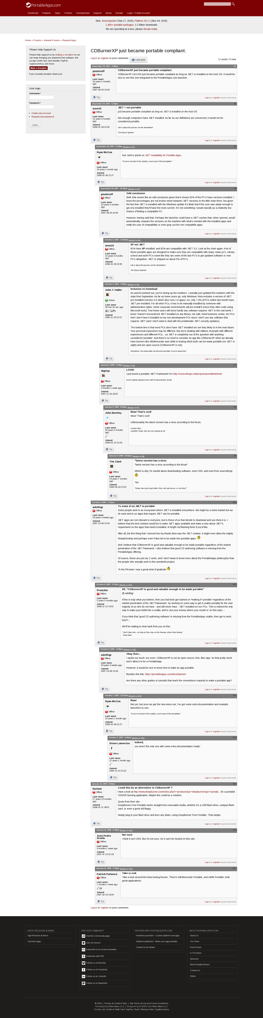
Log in (94, 58)
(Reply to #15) (126, 831)
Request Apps (69, 40)
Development (82, 13)
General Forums (52, 40)
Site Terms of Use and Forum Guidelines (149, 1003)
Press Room (195, 947)
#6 (235, 284)
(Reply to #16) (126, 869)
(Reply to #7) (133, 408)
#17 (234, 868)
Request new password (43, 116)
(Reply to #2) (129, 147)
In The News (195, 953)
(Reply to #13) (138, 738)
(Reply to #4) (134, 240)
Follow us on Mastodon (94, 983)
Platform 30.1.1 (143, 20)
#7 (235, 365)
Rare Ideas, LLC (116, 1006)
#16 (234, 830)
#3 (235, 146)
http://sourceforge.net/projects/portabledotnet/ (197, 373)
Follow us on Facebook (94, 969)
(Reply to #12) (135, 696)
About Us (194, 935)
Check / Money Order (144, 1009)
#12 (234, 649)
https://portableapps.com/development (165, 674)
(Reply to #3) (134, 189)
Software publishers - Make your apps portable (156, 941)
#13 (234, 695)
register (105, 58)
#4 (235, 188)
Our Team (194, 941)
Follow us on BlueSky (94, 963)
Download (33, 13)
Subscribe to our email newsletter (99, 949)
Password (35, 103)
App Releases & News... (38, 935)
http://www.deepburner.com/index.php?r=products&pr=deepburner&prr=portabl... (177, 791)
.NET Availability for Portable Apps (163, 155)
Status (193, 976)
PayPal (129, 1009)
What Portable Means (199, 964)
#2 (235, 104)
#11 (234, 584)
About (108, 13)
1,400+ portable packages (120, 24)
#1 (235, 66)
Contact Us (195, 970)
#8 (235, 407)
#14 (234, 737)
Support (97, 13)
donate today (150, 29)
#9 (235, 456)
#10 (234, 502)
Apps (57, 13)
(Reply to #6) (129, 366)
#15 (234, 784)
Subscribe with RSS (93, 956)
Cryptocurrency (162, 1009)
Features (46, 13)
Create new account (41, 113)
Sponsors (194, 959)
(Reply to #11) (129, 650)
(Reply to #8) (138, 456)
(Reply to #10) (125, 585)
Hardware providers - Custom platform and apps (157, 935)
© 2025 (98, 1003)
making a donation (64, 54)
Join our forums (91, 943)
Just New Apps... (35, 941)
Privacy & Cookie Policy (115, 1003)
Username (35, 93)
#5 (235, 240)
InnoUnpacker (109, 20)
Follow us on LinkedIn (94, 976)
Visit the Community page (96, 936)
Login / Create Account (138, 13)
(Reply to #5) (133, 285)
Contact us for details (145, 947)
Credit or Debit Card (115, 1009)
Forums (68, 13)
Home (28, 40)
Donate (119, 13)
